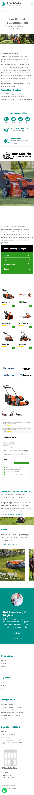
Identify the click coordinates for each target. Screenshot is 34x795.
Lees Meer (4, 718)
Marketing (4, 663)
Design (3, 666)
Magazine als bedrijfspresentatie (11, 743)
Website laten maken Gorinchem (11, 710)
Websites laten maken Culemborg (11, 715)
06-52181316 (17, 638)
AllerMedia (4, 11)
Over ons (4, 685)
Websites (4, 661)
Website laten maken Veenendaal (11, 707)
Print (2, 669)
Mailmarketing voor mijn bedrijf (11, 740)
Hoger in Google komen (8, 734)
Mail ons (17, 633)
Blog (2, 688)
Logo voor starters (7, 737)
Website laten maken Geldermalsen (12, 713)
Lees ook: (11, 514)
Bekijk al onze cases (9, 544)
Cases (11, 11)
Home (3, 683)
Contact (3, 691)
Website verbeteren (7, 732)
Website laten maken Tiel (9, 704)
